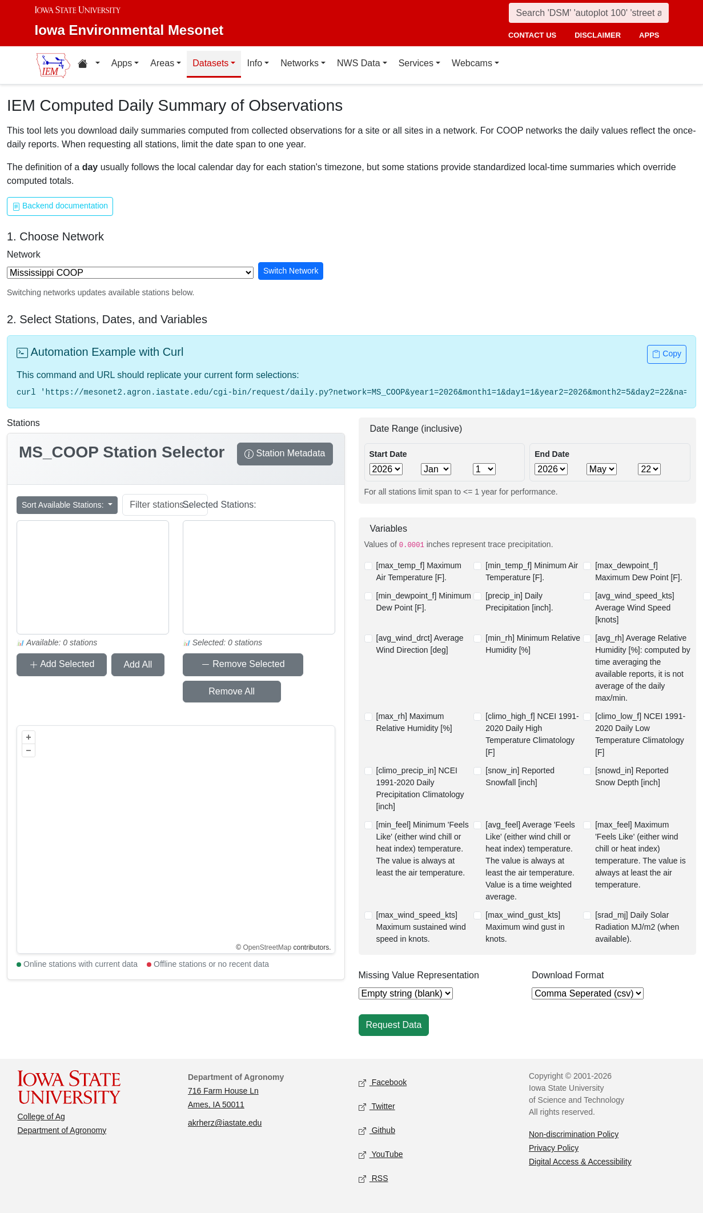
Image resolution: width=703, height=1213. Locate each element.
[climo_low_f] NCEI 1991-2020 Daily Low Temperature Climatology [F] (640, 734)
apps (649, 35)
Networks (299, 63)
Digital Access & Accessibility (580, 1161)
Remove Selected (232, 665)
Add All (123, 664)
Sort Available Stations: (64, 504)
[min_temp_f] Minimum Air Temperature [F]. (531, 571)
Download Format (568, 975)
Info (254, 63)
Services (416, 63)
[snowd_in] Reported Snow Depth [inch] (631, 776)
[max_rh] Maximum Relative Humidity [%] (414, 722)
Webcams (472, 63)
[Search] (589, 13)
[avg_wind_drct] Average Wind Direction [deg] (420, 643)
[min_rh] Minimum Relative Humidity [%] (532, 643)
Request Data (394, 1025)
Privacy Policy (554, 1147)
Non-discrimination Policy (573, 1134)
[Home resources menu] (89, 65)
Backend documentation (60, 207)
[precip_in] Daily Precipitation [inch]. (519, 601)
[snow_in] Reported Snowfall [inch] (520, 776)
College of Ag (41, 1116)
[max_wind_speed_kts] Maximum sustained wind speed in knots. (421, 926)
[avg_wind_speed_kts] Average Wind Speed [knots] (634, 607)
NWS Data (358, 63)
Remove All (213, 691)
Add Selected (57, 665)
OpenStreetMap (267, 947)
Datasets (210, 63)
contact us (532, 35)
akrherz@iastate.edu (225, 1122)
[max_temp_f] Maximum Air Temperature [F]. (418, 571)
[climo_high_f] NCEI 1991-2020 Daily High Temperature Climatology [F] (532, 734)
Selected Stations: (219, 504)
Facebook (383, 1083)
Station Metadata (284, 454)
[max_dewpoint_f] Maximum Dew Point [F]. (638, 571)
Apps (121, 63)
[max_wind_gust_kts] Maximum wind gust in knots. (525, 926)
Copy (666, 355)
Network (24, 254)
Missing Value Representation (419, 975)
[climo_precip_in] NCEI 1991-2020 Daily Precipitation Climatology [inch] (420, 788)
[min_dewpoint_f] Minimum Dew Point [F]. (424, 601)
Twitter (377, 1107)
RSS (373, 1179)
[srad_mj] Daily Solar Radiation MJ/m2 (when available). (637, 926)
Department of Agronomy (62, 1130)
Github (377, 1131)
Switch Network (290, 270)
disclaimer (598, 35)
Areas (162, 63)
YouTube (381, 1155)
